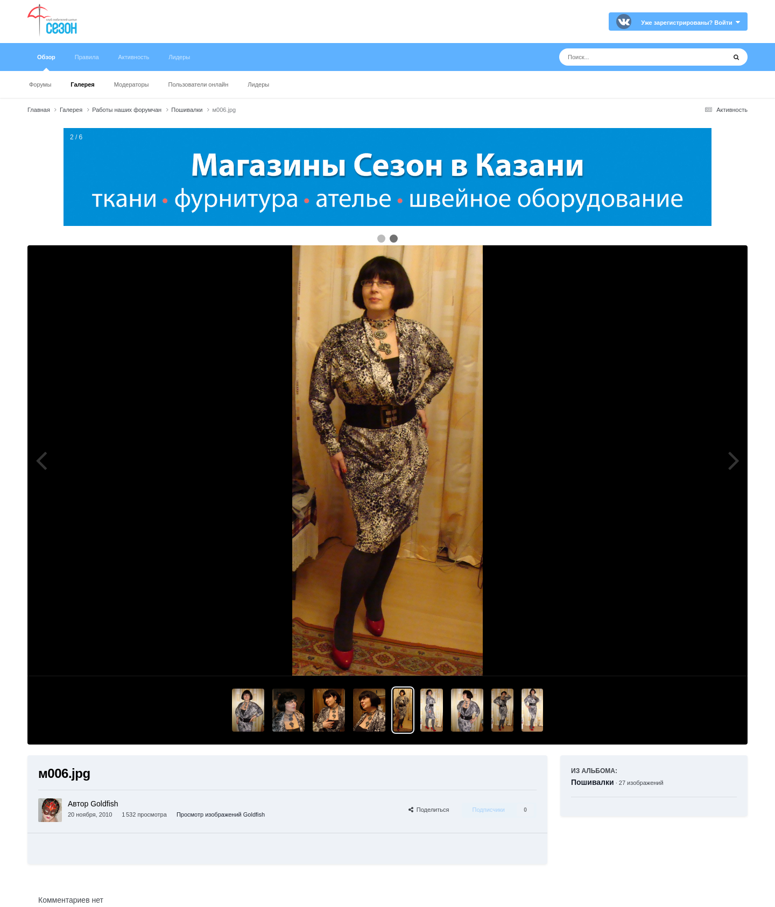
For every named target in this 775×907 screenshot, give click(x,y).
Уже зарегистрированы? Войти (690, 22)
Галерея (82, 84)
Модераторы (131, 84)
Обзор (46, 62)
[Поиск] (622, 57)
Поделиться (428, 809)
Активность (134, 57)
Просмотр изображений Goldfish (221, 814)
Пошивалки (592, 782)
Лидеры (258, 84)
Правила (87, 57)
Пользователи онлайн (198, 84)
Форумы (40, 84)
